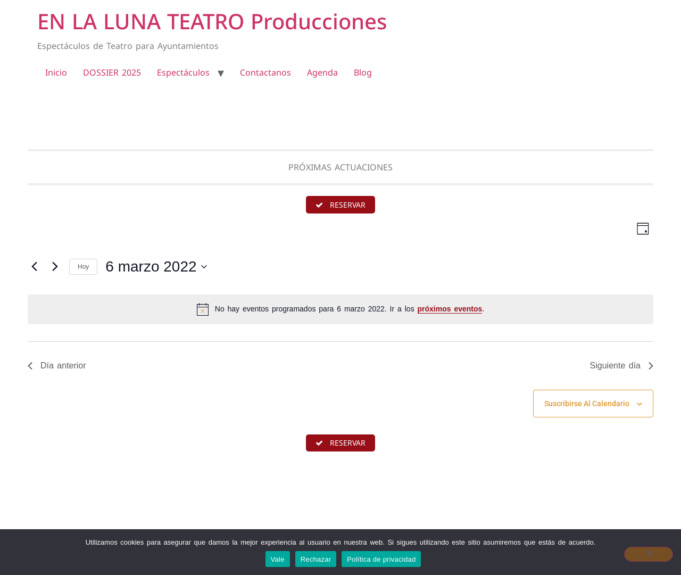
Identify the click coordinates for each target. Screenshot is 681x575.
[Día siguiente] (54, 267)
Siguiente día (621, 366)
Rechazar (316, 559)
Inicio (56, 72)
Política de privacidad (381, 559)
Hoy (83, 267)
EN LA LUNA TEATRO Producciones (212, 21)
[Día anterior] (34, 267)
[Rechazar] (648, 554)
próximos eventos (450, 310)
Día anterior (57, 366)
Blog (363, 72)
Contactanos (265, 72)
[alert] (340, 310)
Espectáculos (183, 72)
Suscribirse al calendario (586, 404)
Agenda (322, 72)
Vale (278, 559)
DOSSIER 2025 (112, 72)
